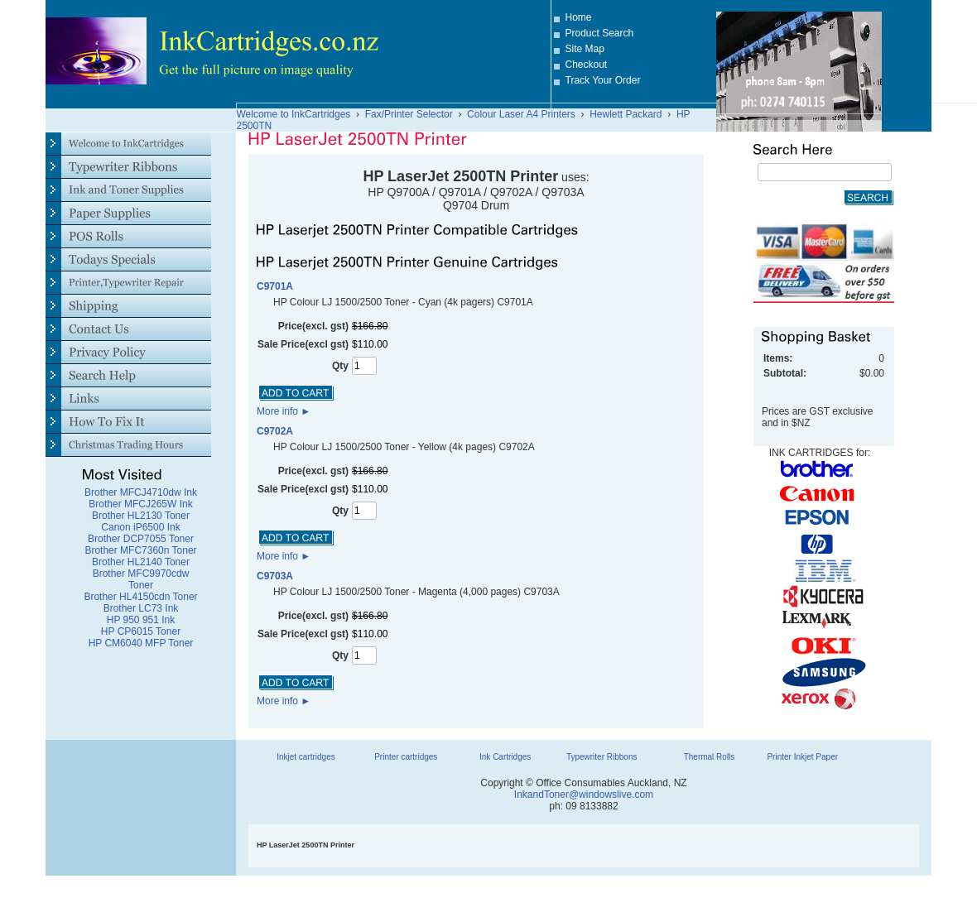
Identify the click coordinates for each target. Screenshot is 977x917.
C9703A (275, 576)
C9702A (275, 431)
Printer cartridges (405, 756)
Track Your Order (603, 80)
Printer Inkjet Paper (802, 756)
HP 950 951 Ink (141, 620)
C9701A (275, 286)
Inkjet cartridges (306, 756)
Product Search (600, 33)
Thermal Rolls (709, 756)
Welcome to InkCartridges (294, 114)
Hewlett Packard (626, 114)
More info (283, 411)
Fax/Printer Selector (409, 114)
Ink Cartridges (505, 756)
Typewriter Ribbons (602, 756)
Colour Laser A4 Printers (521, 114)
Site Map (585, 49)
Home (579, 17)
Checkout (587, 64)
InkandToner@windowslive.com (583, 794)
